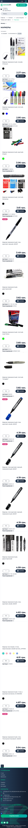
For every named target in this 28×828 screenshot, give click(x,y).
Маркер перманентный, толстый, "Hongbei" (12, 378)
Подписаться (14, 815)
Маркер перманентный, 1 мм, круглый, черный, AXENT (11, 243)
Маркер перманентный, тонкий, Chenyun (12, 63)
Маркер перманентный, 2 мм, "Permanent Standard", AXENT (11, 737)
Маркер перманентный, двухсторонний (9, 557)
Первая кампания (7, 813)
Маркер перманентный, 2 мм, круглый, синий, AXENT (11, 423)
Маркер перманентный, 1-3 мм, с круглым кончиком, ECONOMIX (12, 692)
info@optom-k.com (8, 798)
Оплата (3, 784)
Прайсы (3, 782)
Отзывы (3, 775)
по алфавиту (4, 33)
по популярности (12, 33)
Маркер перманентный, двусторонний (9, 288)
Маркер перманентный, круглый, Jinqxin (12, 153)
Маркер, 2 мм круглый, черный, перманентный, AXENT (12, 468)
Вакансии (3, 776)
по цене (19, 33)
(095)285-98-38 (15, 791)
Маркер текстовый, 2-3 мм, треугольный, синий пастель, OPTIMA (14, 647)
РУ (20, 1)
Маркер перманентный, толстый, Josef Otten (12, 333)
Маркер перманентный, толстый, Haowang (12, 108)
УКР (22, 1)
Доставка (3, 786)
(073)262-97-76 (7, 791)
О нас (2, 773)
